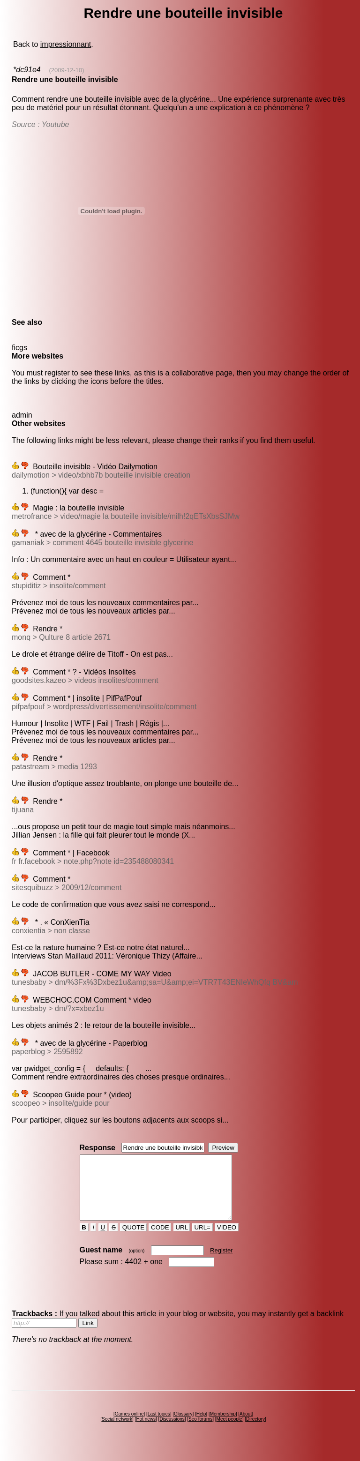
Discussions (171, 1431)
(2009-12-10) (66, 70)
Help (201, 1426)
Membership (223, 1426)
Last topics (159, 1426)
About (246, 1426)
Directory (255, 1431)
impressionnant (65, 44)
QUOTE (133, 1240)
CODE (160, 1240)
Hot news (146, 1431)
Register (221, 1262)
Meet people (229, 1431)
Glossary (183, 1426)
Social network (117, 1431)
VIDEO (226, 1240)
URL (182, 1240)
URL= (202, 1240)
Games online (129, 1426)
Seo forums (200, 1431)
